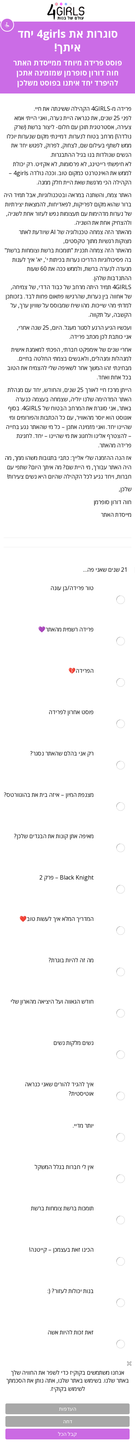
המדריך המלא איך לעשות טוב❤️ (56, 919)
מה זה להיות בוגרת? (71, 960)
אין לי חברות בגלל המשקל (64, 1167)
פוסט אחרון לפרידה (71, 712)
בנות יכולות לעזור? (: (71, 1291)
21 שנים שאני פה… (105, 570)
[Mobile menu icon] (121, 10)
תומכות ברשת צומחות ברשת (62, 1208)
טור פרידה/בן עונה (72, 588)
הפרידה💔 (81, 671)
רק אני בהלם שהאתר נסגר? (62, 753)
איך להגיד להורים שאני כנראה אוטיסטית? (59, 1088)
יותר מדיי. (83, 1125)
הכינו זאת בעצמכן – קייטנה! (61, 1250)
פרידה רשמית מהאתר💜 (66, 629)
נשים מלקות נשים (73, 1043)
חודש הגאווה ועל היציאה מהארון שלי (52, 1001)
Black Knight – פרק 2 (66, 877)
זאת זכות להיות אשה (71, 1332)
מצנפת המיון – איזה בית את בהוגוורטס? (49, 795)
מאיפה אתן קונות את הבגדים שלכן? (54, 836)
